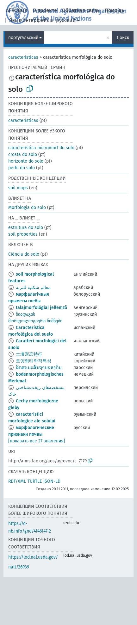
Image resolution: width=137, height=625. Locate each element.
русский (66, 20)
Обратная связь (81, 10)
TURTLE (35, 481)
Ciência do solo (23, 254)
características (23, 57)
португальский (23, 37)
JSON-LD (51, 481)
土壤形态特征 (29, 354)
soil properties (23, 234)
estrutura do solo (25, 227)
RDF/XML (17, 481)
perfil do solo (21, 168)
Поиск (123, 37)
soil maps (18, 188)
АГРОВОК (17, 10)
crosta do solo (22, 154)
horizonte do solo (25, 161)
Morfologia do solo (27, 207)
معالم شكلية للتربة (33, 287)
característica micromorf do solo (41, 148)
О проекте (45, 10)
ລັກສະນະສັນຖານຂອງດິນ (38, 367)
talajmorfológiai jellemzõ (41, 307)
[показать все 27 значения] (36, 441)
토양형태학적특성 (33, 361)
